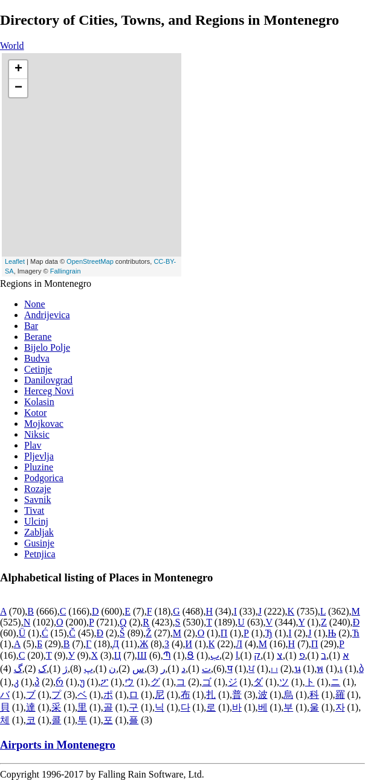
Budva (37, 358)
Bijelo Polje (47, 347)
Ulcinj (36, 521)
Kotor (35, 413)
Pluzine (38, 467)
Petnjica (40, 554)
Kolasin (39, 402)
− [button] (18, 88)
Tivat (34, 510)
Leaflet (15, 261)
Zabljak (39, 532)
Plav (32, 445)
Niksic (37, 434)
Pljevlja (39, 456)
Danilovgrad (48, 380)
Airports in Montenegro (57, 744)
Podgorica (43, 478)
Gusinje (39, 543)
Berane (37, 336)
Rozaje (37, 489)
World (12, 45)
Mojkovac (43, 423)
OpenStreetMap (90, 261)
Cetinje (38, 369)
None (34, 304)
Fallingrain (65, 271)
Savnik (37, 499)
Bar (31, 326)
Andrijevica (47, 315)
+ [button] (18, 69)
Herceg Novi (49, 391)
